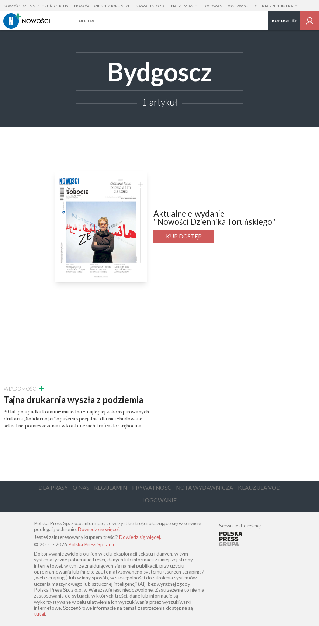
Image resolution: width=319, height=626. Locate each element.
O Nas (81, 487)
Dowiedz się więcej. (99, 529)
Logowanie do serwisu (226, 6)
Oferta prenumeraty (276, 6)
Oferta (86, 20)
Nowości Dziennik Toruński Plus (35, 6)
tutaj (39, 614)
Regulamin (110, 487)
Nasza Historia (150, 6)
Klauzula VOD (259, 487)
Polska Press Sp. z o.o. (92, 544)
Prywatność (151, 487)
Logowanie (159, 500)
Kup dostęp (284, 20)
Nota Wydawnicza (204, 487)
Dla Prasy (53, 487)
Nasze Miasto (184, 6)
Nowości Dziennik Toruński (101, 6)
